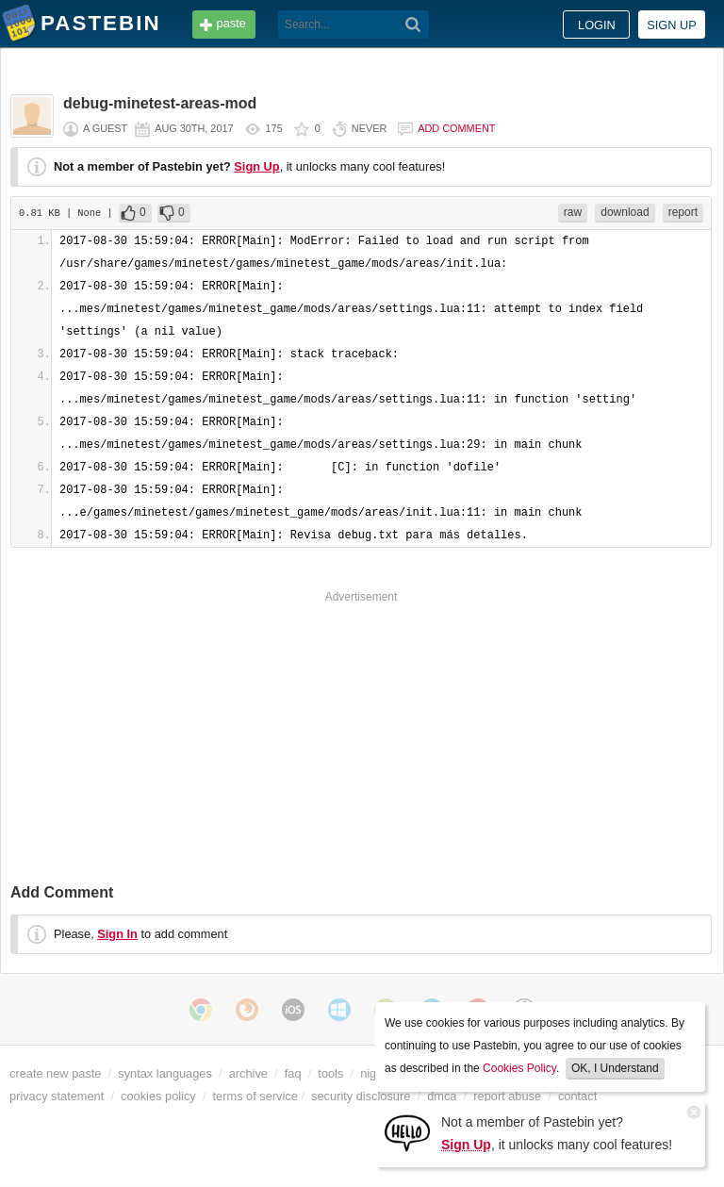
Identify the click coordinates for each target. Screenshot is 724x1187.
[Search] (413, 24)
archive (248, 1073)
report (683, 212)
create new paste (55, 1073)
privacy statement (56, 1096)
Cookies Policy (519, 1068)
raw (573, 212)
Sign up (672, 25)
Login (597, 25)
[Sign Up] (407, 1132)
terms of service (255, 1096)
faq (293, 1073)
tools (330, 1073)
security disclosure (360, 1096)
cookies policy (158, 1096)
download (625, 212)
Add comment (456, 128)
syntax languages (165, 1073)
